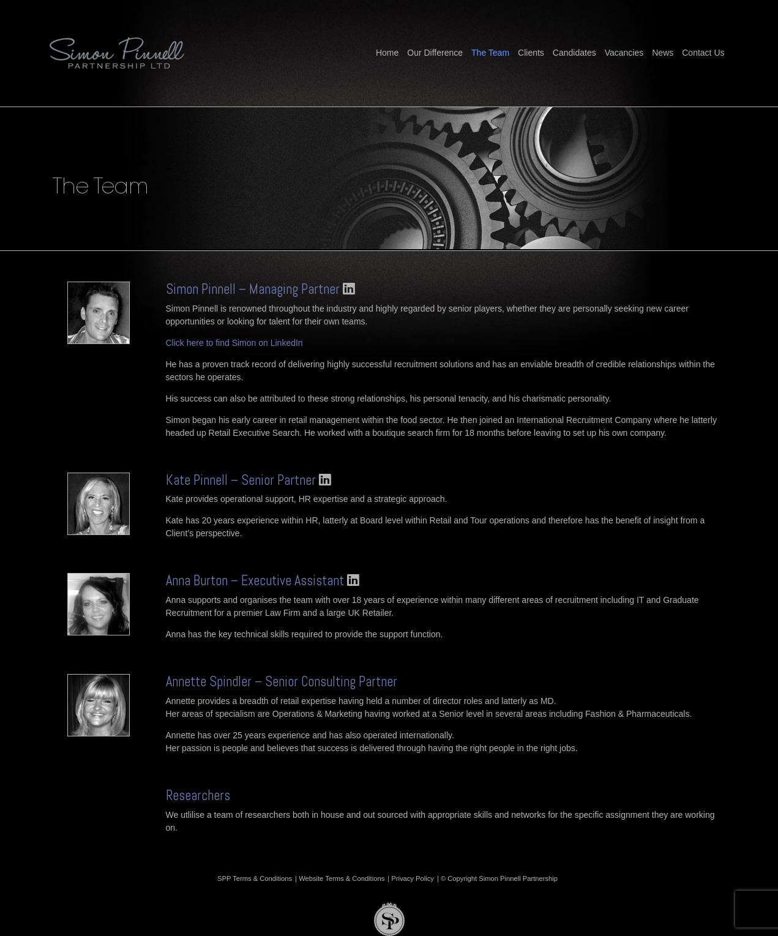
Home (387, 53)
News (662, 53)
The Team (490, 53)
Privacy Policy (412, 878)
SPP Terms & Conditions (254, 878)
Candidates (574, 53)
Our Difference (435, 53)
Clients (531, 53)
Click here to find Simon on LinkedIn (234, 343)
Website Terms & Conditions (341, 878)
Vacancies (624, 53)
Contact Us (703, 53)
